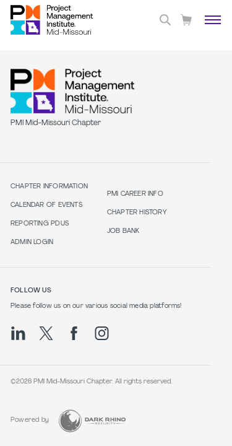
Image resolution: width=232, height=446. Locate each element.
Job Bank (123, 231)
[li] (18, 333)
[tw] (46, 333)
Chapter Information (49, 186)
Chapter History (136, 212)
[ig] (102, 333)
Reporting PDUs (40, 224)
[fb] (74, 333)
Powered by (30, 420)
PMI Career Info (135, 194)
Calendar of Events (46, 205)
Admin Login (32, 242)
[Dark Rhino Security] (92, 421)
